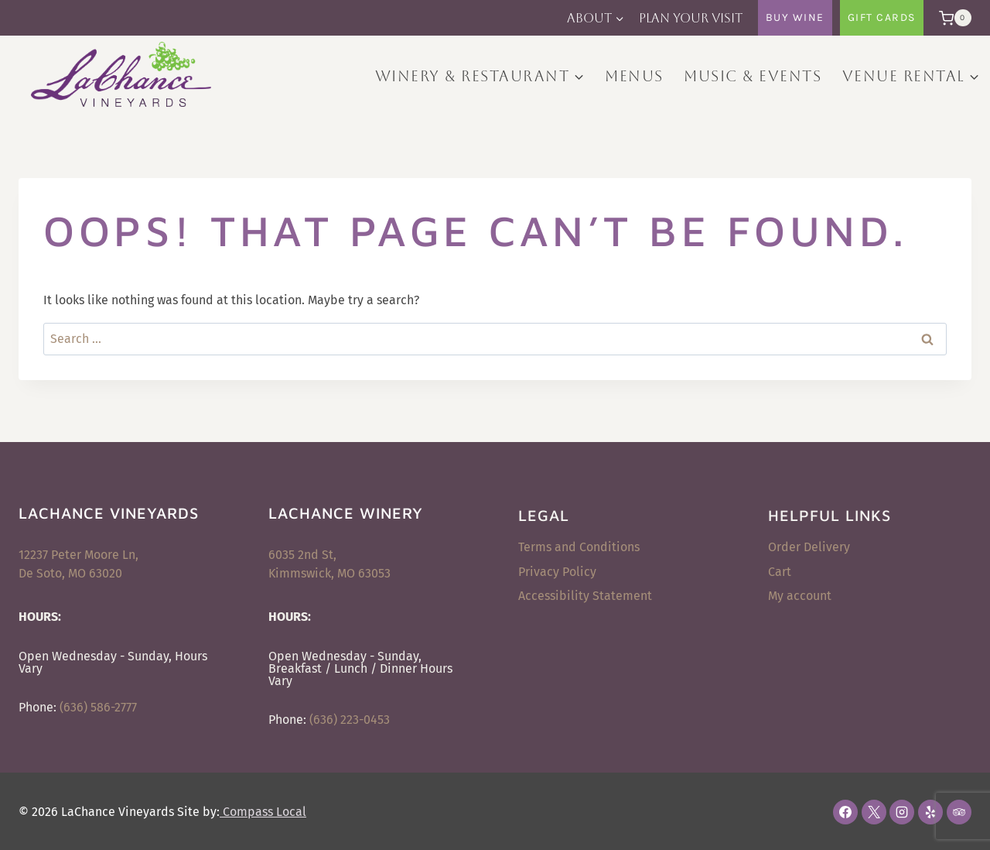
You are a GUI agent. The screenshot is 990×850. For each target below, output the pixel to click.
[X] (874, 812)
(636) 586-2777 (98, 707)
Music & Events (752, 75)
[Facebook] (845, 812)
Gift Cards (882, 17)
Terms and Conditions (579, 547)
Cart (779, 571)
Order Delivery (809, 547)
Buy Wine (795, 17)
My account (799, 595)
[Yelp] (930, 812)
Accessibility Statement (585, 595)
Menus (634, 75)
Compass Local (263, 811)
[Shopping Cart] (951, 17)
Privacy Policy (557, 571)
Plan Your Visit (690, 18)
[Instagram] (901, 812)
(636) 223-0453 (349, 719)
